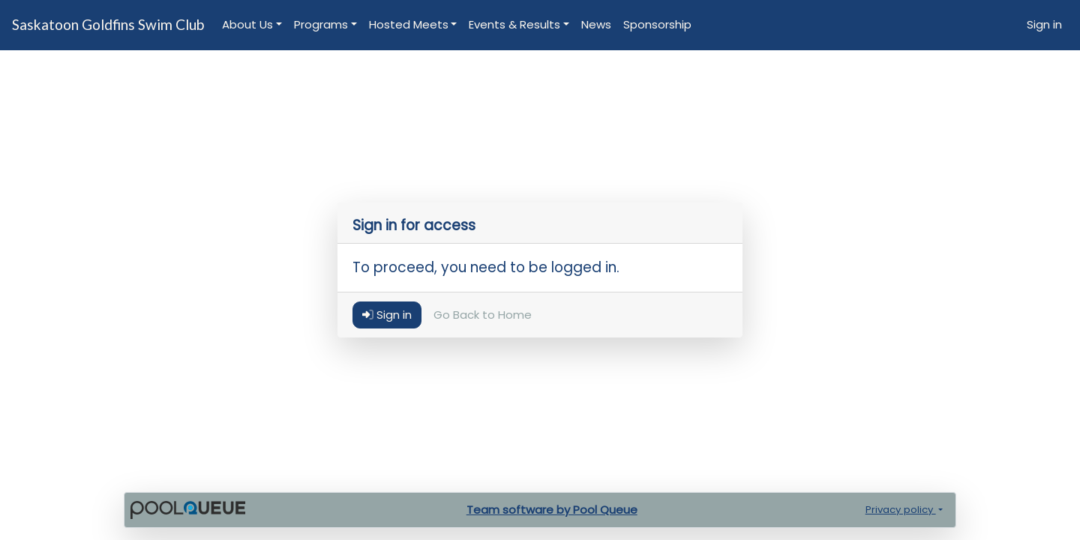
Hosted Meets (408, 24)
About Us (247, 24)
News (596, 24)
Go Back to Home (483, 315)
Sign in (1044, 24)
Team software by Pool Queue (552, 510)
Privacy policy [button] (901, 509)
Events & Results (514, 24)
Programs (321, 24)
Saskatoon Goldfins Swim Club (108, 24)
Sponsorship (657, 24)
